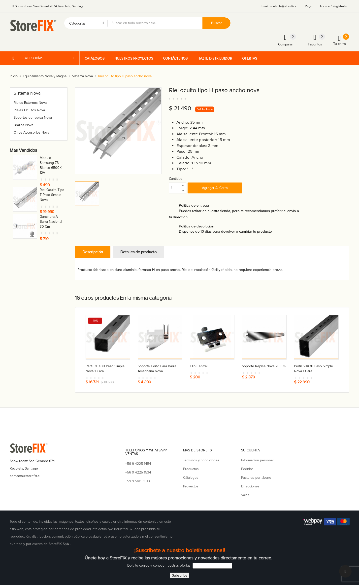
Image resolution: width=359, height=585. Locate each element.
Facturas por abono (256, 477)
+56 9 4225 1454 (138, 463)
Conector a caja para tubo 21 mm (51, 212)
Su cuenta (250, 449)
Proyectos (190, 485)
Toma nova (48, 158)
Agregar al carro (215, 188)
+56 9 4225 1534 (138, 472)
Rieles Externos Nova (30, 103)
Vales (245, 494)
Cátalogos (190, 477)
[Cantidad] (175, 188)
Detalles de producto (138, 252)
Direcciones (250, 485)
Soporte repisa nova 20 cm (264, 366)
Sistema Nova (27, 93)
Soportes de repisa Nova (33, 117)
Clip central (198, 366)
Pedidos (247, 468)
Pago (308, 6)
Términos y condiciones (201, 459)
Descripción (92, 252)
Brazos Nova (23, 125)
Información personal (257, 459)
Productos (191, 468)
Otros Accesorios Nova (31, 132)
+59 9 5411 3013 (137, 480)
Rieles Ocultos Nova (29, 110)
